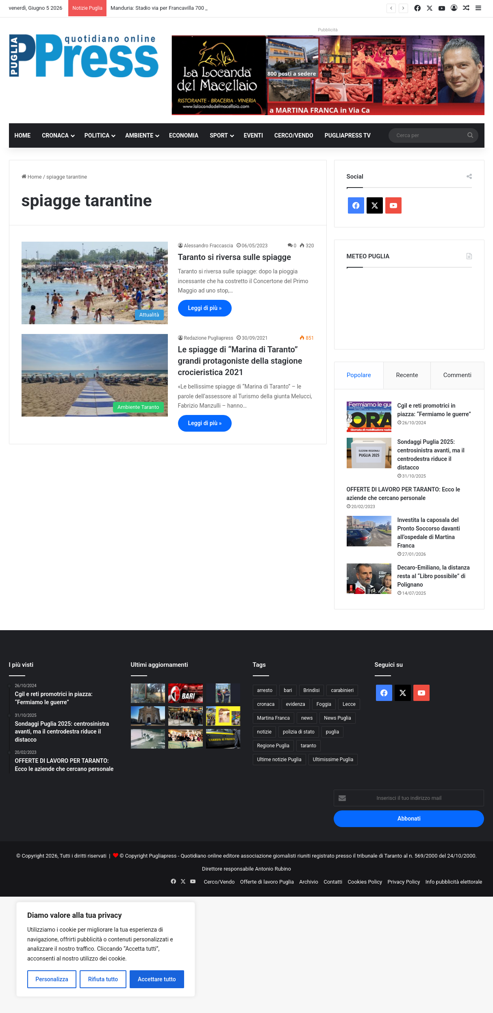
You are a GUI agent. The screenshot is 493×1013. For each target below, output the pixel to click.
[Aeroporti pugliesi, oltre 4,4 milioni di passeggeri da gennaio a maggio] (185, 716)
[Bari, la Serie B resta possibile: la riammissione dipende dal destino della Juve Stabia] (185, 693)
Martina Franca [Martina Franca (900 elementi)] (273, 718)
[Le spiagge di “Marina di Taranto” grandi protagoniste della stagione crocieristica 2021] (95, 375)
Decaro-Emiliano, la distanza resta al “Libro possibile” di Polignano (433, 576)
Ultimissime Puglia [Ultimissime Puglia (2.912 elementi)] (333, 759)
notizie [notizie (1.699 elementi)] (264, 732)
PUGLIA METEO (409, 306)
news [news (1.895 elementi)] (307, 718)
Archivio (308, 882)
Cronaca (55, 135)
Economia (183, 135)
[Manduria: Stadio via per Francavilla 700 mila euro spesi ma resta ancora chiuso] (148, 693)
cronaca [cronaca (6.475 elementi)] (266, 704)
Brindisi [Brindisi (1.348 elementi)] (312, 690)
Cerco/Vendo (293, 135)
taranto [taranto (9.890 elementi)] (308, 746)
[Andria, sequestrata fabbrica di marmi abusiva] (223, 739)
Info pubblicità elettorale (454, 882)
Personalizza (51, 979)
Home (23, 135)
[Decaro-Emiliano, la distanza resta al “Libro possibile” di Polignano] (369, 578)
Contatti (333, 882)
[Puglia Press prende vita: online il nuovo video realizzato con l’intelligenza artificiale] (185, 739)
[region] (105, 949)
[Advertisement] (244, 954)
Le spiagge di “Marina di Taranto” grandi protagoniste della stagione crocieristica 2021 (240, 361)
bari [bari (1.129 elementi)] (288, 690)
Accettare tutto (157, 979)
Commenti (457, 375)
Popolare (359, 375)
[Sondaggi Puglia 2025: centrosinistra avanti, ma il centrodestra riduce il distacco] (369, 453)
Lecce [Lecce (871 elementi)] (349, 704)
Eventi (253, 135)
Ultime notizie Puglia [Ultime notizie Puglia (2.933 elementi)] (279, 759)
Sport (219, 135)
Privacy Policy (403, 882)
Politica (97, 135)
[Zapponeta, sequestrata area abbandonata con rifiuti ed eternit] (223, 693)
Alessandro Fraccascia (208, 246)
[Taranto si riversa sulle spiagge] (95, 283)
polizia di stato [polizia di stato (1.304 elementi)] (299, 732)
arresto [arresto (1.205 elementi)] (265, 690)
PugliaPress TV (348, 135)
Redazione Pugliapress (208, 338)
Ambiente (139, 135)
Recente (407, 375)
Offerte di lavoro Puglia (267, 882)
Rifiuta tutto (103, 979)
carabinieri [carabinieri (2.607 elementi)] (342, 690)
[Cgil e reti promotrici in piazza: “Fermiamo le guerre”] (369, 417)
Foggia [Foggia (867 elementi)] (324, 704)
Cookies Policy (365, 882)
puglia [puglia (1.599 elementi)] (332, 732)
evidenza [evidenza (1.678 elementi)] (295, 704)
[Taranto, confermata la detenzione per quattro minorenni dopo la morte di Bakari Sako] (148, 739)
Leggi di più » (205, 308)
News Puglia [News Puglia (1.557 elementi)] (337, 718)
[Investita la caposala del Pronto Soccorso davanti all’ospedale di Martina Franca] (369, 531)
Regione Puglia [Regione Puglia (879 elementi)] (273, 746)
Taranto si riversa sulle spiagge (234, 257)
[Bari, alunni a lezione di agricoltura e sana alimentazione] (223, 716)
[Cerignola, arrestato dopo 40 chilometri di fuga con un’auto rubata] (148, 716)
